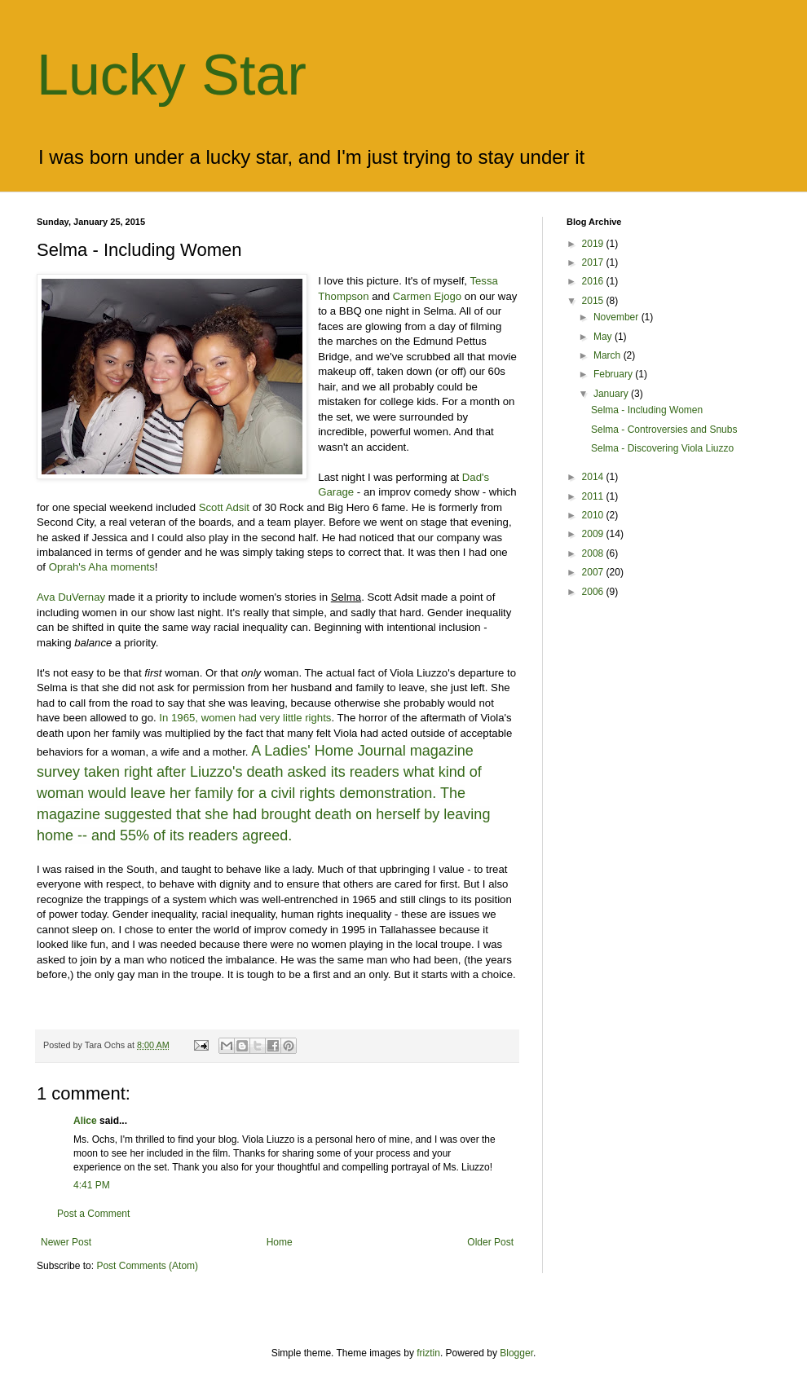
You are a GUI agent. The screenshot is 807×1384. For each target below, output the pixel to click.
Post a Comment (93, 1213)
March (608, 355)
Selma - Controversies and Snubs (664, 429)
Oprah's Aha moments (102, 567)
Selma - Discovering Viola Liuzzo (662, 448)
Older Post (490, 1242)
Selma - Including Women (647, 410)
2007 (594, 572)
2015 (594, 300)
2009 (594, 534)
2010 (594, 515)
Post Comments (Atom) (147, 1266)
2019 (594, 243)
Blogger (516, 1353)
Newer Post (66, 1242)
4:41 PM (91, 1185)
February (614, 374)
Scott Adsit (224, 507)
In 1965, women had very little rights (245, 718)
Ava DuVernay (71, 597)
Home (280, 1242)
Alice (85, 1120)
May (604, 336)
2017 (594, 262)
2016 (594, 281)
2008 (594, 553)
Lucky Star (171, 75)
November (617, 317)
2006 (594, 591)
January (612, 393)
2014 (594, 477)
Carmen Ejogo (427, 296)
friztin (428, 1353)
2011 (594, 496)
